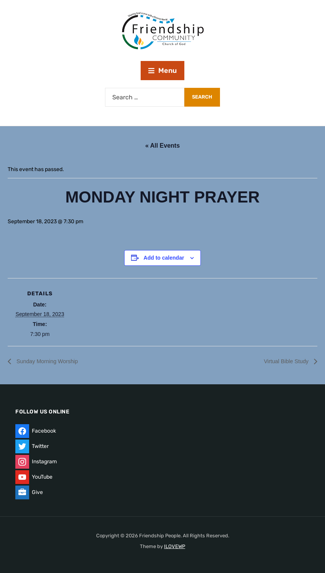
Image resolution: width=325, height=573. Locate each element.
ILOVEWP (174, 546)
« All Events (162, 145)
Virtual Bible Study (284, 361)
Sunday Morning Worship (50, 361)
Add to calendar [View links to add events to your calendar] (164, 258)
